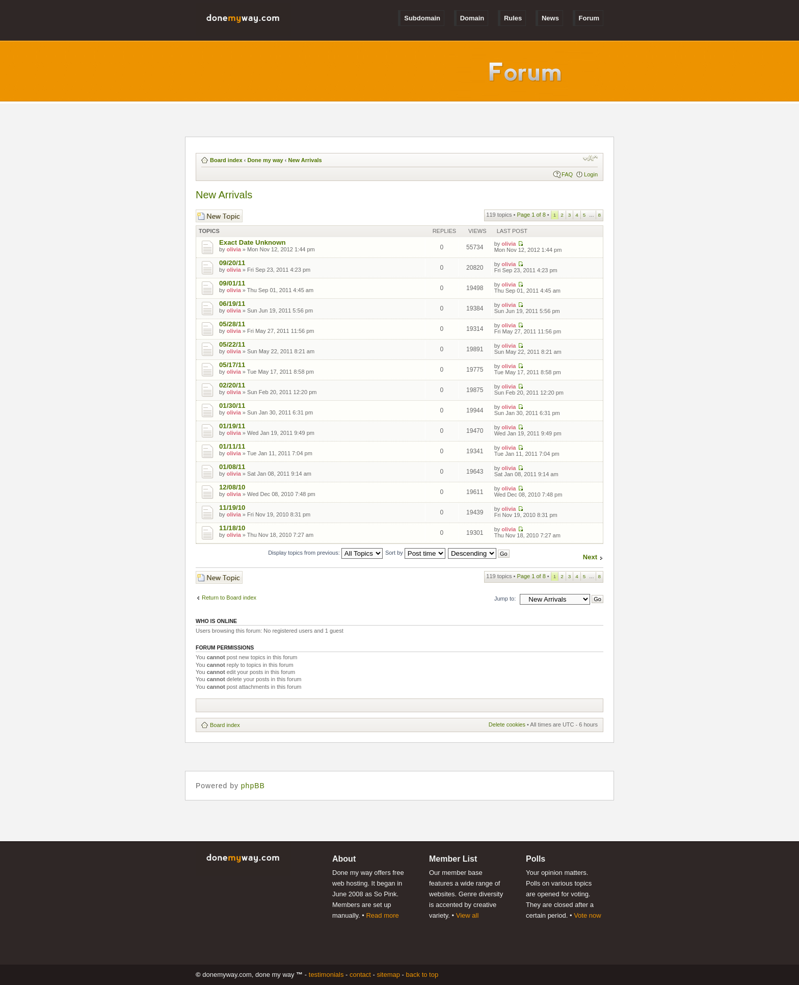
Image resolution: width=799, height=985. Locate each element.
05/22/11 (232, 344)
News (550, 18)
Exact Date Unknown (252, 242)
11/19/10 (232, 507)
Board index (226, 160)
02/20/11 (232, 385)
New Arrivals (305, 160)
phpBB (253, 786)
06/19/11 (232, 303)
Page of (531, 215)
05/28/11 (232, 324)
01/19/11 (232, 426)
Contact (360, 974)
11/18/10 (232, 528)
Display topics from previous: (325, 553)
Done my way (265, 160)
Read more (382, 915)
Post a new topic (219, 216)
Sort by (415, 553)
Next (590, 557)
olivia (234, 249)
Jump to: (505, 598)
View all (467, 915)
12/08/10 (232, 487)
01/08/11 (232, 467)
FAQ (567, 174)
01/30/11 (232, 405)
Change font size (590, 158)
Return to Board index (229, 597)
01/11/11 (232, 446)
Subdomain (422, 18)
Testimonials (326, 974)
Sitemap (388, 974)
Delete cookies (507, 724)
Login (591, 174)
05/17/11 (232, 365)
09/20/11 (232, 263)
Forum (589, 18)
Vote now (587, 915)
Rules (513, 18)
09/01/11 (232, 283)
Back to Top (422, 974)
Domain (472, 18)
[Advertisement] (386, 705)
